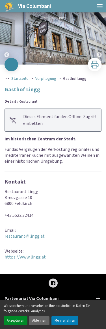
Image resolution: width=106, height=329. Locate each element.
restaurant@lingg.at (25, 236)
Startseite (20, 78)
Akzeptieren (15, 320)
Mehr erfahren (65, 320)
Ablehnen (39, 320)
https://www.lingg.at (25, 257)
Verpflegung (45, 78)
